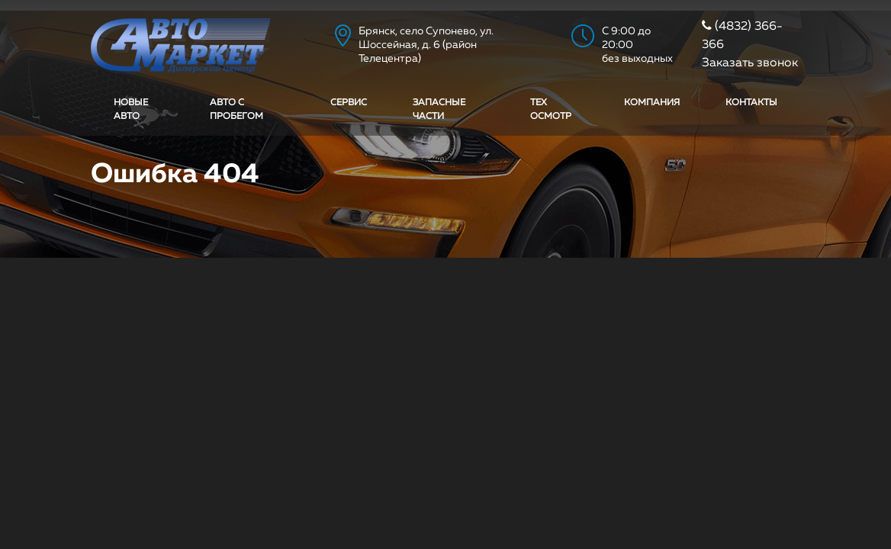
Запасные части (439, 109)
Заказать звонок (750, 63)
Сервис (348, 103)
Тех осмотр (550, 109)
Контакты (751, 103)
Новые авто (131, 109)
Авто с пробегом (236, 109)
